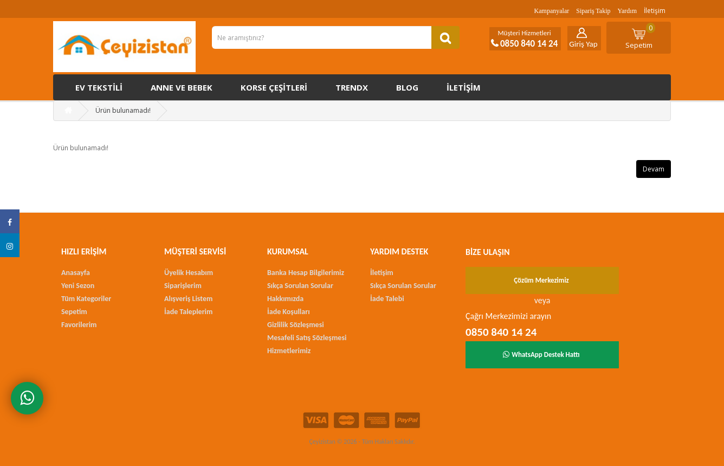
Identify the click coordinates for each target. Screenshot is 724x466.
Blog (407, 87)
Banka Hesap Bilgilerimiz (305, 272)
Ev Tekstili (98, 87)
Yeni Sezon (77, 285)
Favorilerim (78, 324)
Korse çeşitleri (274, 87)
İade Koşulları (288, 311)
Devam (653, 169)
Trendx (351, 87)
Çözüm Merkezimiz (541, 280)
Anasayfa (75, 272)
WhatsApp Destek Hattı (541, 354)
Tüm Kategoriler (86, 298)
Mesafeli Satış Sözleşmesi (306, 337)
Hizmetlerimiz (289, 350)
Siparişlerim (183, 285)
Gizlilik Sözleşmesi (295, 324)
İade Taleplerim (188, 311)
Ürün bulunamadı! (123, 110)
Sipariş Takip (593, 11)
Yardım (627, 11)
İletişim (654, 10)
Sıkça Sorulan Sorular (300, 285)
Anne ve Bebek (181, 87)
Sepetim (640, 36)
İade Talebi (387, 298)
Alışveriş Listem (188, 298)
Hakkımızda (285, 298)
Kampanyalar (552, 11)
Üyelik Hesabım (188, 272)
